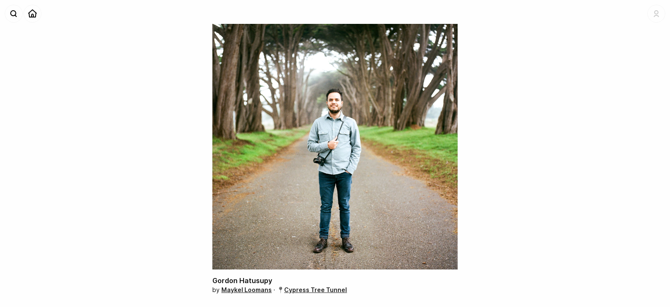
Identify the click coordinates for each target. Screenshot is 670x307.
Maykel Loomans (246, 289)
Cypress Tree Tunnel (315, 289)
